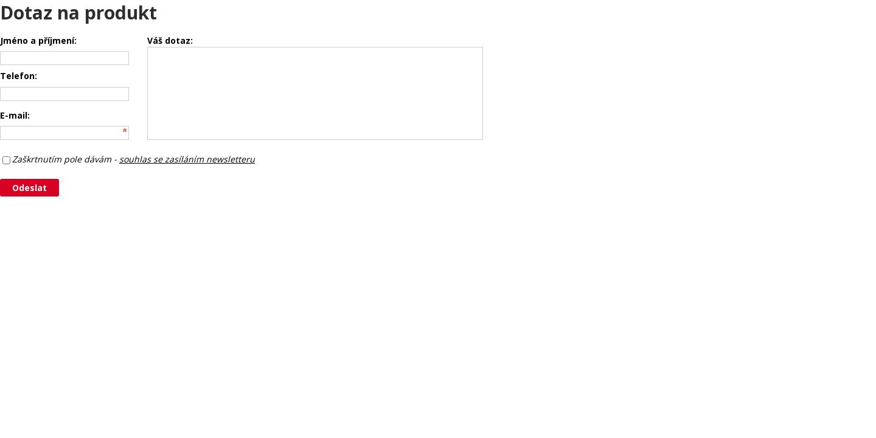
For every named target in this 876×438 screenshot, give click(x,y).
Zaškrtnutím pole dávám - (133, 159)
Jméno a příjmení (37, 40)
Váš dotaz (168, 40)
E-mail (13, 115)
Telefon (17, 76)
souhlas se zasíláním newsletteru (187, 159)
